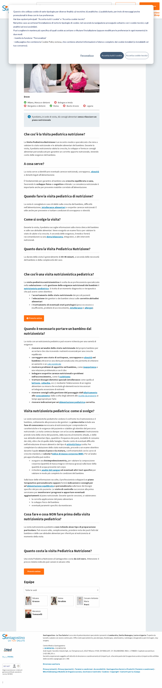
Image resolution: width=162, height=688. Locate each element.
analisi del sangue (50, 470)
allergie (89, 307)
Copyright (114, 672)
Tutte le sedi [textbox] (31, 590)
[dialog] (81, 34)
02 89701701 (49, 648)
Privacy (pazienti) (66, 669)
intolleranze (76, 307)
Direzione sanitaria (51, 664)
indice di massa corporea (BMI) (67, 453)
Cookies (105, 672)
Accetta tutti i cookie (112, 55)
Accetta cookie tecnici (137, 55)
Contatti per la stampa (130, 672)
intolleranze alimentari (53, 207)
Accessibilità (99, 669)
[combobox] (61, 590)
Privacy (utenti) (50, 669)
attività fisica (74, 444)
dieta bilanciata (54, 236)
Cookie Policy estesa (51, 42)
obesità (95, 171)
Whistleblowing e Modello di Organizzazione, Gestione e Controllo (72, 672)
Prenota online (34, 318)
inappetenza (89, 367)
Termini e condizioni (84, 669)
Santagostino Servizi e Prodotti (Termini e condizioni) (130, 669)
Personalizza (87, 55)
